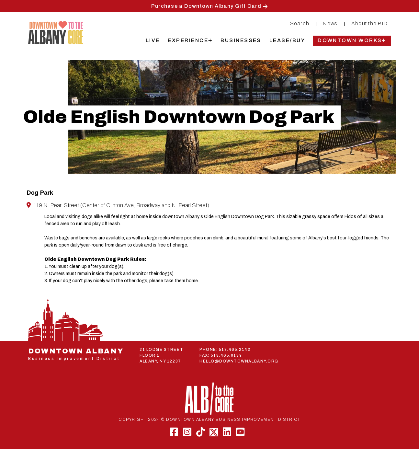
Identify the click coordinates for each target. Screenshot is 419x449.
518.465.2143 (234, 349)
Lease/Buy (287, 40)
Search (300, 23)
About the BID (369, 23)
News (330, 23)
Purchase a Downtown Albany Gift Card (206, 6)
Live (153, 40)
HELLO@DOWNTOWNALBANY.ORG (238, 361)
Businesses (241, 40)
